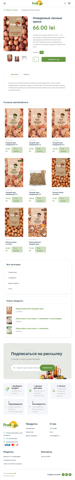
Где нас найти (45, 456)
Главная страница (11, 10)
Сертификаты (54, 436)
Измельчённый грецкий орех (35, 243)
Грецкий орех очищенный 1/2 (35, 144)
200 (41, 52)
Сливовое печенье (10, 460)
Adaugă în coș (53, 59)
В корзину (16, 150)
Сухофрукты (12, 278)
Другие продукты (13, 283)
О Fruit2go (53, 428)
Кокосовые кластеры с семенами (32, 328)
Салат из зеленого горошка (13, 464)
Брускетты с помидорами (12, 456)
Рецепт (28, 74)
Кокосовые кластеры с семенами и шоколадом (39, 318)
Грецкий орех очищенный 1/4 (11, 144)
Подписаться (47, 368)
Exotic (10, 289)
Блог (51, 432)
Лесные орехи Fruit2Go (57, 193)
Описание (15, 74)
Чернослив (29, 432)
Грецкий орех (9, 140)
